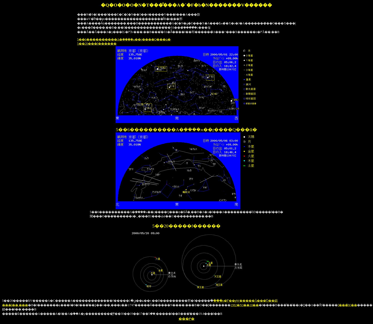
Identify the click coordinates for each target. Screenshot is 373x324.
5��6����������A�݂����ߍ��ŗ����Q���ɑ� (124, 39)
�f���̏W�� (347, 305)
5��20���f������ (97, 43)
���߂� (186, 319)
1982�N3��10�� (245, 305)
